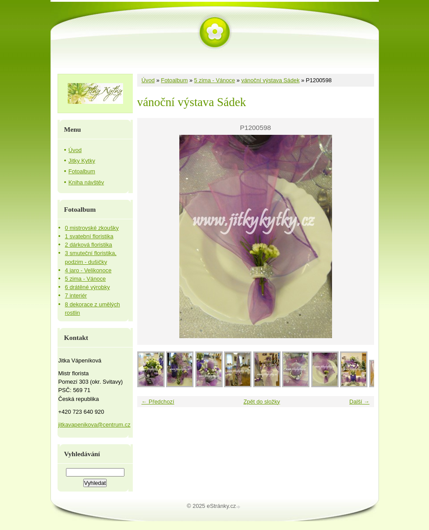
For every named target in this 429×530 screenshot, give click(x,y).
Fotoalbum (174, 80)
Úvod (148, 80)
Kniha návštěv (86, 182)
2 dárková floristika (88, 244)
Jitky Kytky (82, 160)
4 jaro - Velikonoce (88, 270)
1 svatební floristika (89, 236)
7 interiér (76, 295)
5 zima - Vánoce (214, 80)
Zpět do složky (261, 401)
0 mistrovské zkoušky (92, 228)
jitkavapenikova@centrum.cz (94, 424)
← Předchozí (158, 401)
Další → (359, 401)
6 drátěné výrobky (87, 287)
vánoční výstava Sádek (270, 80)
